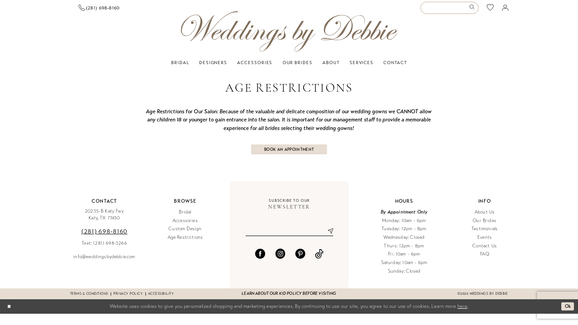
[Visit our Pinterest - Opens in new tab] (300, 260)
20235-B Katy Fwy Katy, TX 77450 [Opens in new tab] (104, 220)
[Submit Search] (473, 10)
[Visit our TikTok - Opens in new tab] (319, 260)
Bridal (185, 217)
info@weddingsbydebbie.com (104, 262)
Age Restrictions (185, 243)
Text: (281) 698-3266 (104, 248)
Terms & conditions (89, 299)
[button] (505, 10)
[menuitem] (103, 10)
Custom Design (184, 234)
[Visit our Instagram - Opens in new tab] (280, 260)
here (462, 312)
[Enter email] (289, 237)
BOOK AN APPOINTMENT (289, 154)
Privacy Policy (128, 299)
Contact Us (484, 251)
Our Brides (484, 226)
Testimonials (484, 234)
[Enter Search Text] (449, 10)
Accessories (185, 226)
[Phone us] (165, 10)
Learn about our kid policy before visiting (289, 299)
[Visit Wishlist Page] (490, 10)
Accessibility (161, 299)
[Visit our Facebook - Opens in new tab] (260, 260)
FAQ (484, 260)
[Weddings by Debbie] (289, 36)
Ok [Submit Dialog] (567, 311)
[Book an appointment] (103, 10)
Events (484, 243)
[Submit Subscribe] (327, 237)
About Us (484, 217)
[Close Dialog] (9, 312)
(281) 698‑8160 (104, 237)
